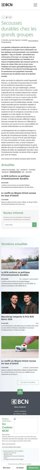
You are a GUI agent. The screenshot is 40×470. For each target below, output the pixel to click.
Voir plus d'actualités (28, 382)
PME (23, 172)
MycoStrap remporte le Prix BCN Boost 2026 (17, 318)
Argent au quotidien (8, 169)
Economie (32, 169)
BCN (18, 169)
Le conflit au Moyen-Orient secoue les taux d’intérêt (18, 194)
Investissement (33, 40)
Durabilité (24, 169)
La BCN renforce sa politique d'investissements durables (15, 177)
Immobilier (5, 172)
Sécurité (29, 172)
